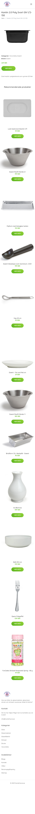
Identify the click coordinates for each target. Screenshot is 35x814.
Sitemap (4, 773)
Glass (3, 729)
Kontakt (4, 762)
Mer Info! (8, 68)
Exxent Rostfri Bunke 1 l (17, 414)
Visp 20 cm (17, 318)
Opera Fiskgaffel (17, 616)
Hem (2, 18)
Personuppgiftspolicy (8, 769)
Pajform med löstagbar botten (17, 226)
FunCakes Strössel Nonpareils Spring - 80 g (17, 671)
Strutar (3, 743)
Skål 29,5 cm (17, 562)
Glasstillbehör (5, 736)
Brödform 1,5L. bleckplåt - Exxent (17, 453)
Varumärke (13, 56)
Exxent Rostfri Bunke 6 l (17, 172)
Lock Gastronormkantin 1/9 (17, 129)
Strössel (3, 740)
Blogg (3, 759)
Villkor (3, 766)
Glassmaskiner (6, 733)
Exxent (19, 56)
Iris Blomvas (17, 508)
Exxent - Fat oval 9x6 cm (17, 372)
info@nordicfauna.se (8, 719)
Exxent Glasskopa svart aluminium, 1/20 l (17, 264)
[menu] (31, 4)
